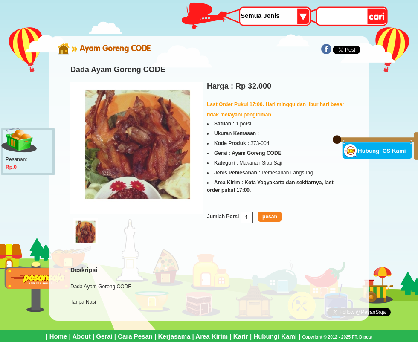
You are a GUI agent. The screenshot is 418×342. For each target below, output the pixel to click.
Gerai (104, 336)
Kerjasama (174, 336)
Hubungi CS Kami (382, 151)
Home (58, 336)
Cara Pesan (135, 336)
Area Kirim (211, 336)
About (81, 336)
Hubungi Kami (275, 336)
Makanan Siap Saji (260, 163)
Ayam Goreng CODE (115, 48)
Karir (240, 336)
